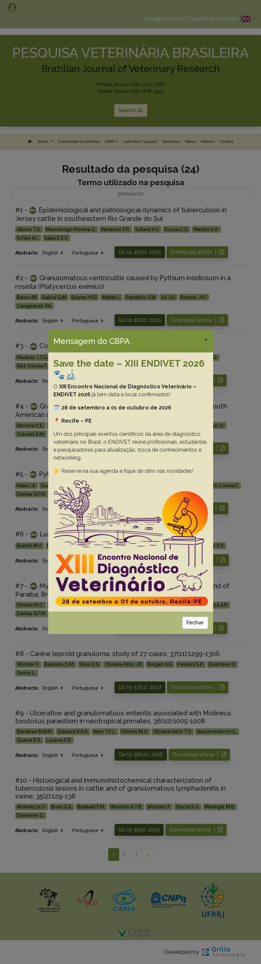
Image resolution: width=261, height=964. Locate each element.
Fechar (195, 622)
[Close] (206, 339)
